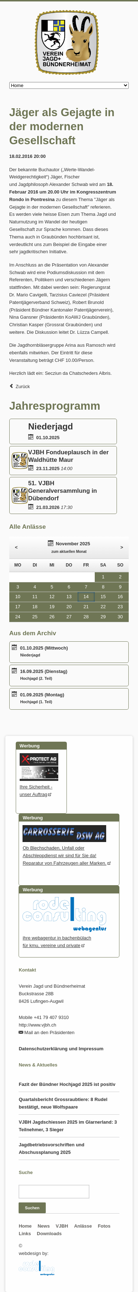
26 (51, 616)
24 (17, 616)
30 (120, 616)
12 (51, 596)
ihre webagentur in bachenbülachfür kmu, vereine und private (64, 938)
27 (69, 616)
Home (25, 1226)
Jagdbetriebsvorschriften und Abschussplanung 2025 (51, 1148)
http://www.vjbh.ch (37, 1025)
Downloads (49, 1233)
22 (102, 606)
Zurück (23, 386)
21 (86, 606)
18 (34, 606)
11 (34, 596)
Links (25, 1233)
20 (69, 606)
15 (102, 596)
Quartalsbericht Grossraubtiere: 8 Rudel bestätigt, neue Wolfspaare (63, 1103)
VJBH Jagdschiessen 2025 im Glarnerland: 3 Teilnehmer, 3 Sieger (68, 1125)
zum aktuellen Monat (69, 552)
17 (17, 606)
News (44, 1226)
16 (120, 596)
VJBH (62, 1226)
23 (120, 606)
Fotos (104, 1226)
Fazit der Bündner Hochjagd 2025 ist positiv (67, 1084)
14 (86, 596)
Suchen (32, 1208)
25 (34, 616)
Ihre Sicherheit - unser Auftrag (39, 787)
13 (69, 596)
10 (17, 596)
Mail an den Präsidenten (49, 1032)
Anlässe (83, 1226)
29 (102, 616)
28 (86, 616)
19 (51, 606)
